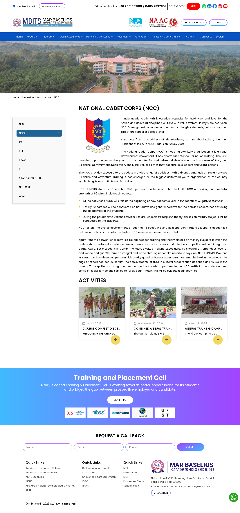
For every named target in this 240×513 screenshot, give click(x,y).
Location (161, 492)
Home (19, 36)
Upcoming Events (194, 22)
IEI (20, 169)
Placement (122, 36)
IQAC (85, 481)
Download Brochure (52, 6)
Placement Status (133, 481)
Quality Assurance (70, 36)
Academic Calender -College (43, 468)
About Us (32, 36)
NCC (22, 133)
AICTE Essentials (35, 477)
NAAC (85, 485)
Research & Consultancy (166, 36)
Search (220, 36)
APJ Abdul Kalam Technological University (50, 485)
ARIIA (28, 490)
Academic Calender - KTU (41, 472)
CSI (21, 142)
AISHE (29, 481)
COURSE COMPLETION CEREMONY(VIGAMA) (113, 328)
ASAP (22, 196)
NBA (125, 468)
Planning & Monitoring (98, 36)
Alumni (190, 36)
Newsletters (130, 472)
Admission (141, 36)
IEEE (21, 151)
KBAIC (22, 160)
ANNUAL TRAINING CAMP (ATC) (207, 328)
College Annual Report (95, 468)
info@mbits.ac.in (24, 6)
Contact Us (206, 36)
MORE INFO (120, 400)
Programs (48, 36)
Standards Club (30, 178)
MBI (193, 6)
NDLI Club (25, 187)
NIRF (125, 477)
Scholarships (131, 485)
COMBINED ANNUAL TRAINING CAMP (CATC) (165, 328)
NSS (21, 124)
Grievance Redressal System (99, 477)
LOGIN (218, 22)
